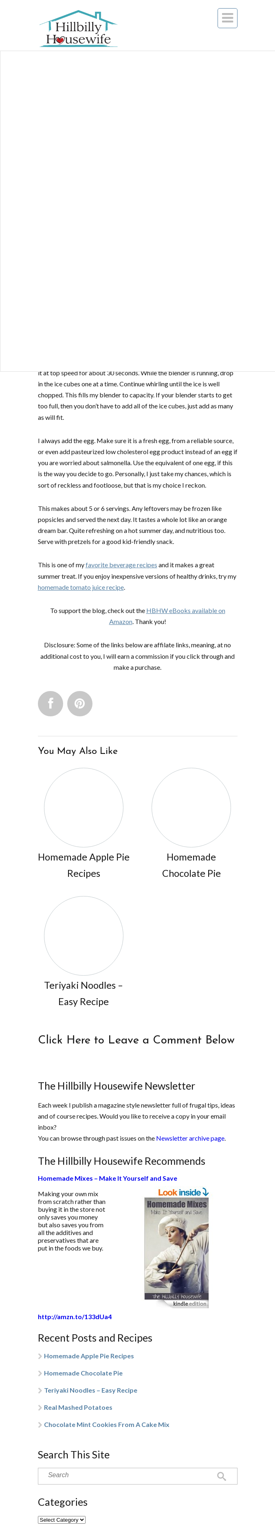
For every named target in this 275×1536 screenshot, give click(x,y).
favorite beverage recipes (121, 564)
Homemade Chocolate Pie (83, 1373)
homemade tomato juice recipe (81, 587)
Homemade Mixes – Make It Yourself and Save (107, 1178)
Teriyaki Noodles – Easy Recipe (90, 1390)
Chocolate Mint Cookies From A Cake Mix (106, 1424)
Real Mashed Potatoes (78, 1407)
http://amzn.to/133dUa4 (75, 1316)
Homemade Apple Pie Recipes (89, 1356)
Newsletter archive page (190, 1138)
